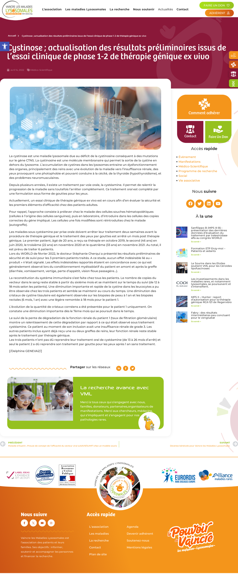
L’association (52, 9)
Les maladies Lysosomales (85, 9)
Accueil (13, 35)
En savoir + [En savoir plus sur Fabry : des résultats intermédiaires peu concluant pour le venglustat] (196, 321)
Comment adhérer (204, 113)
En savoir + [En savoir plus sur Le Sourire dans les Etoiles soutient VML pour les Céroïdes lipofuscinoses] (196, 272)
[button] (4, 46)
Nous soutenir (143, 9)
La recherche (119, 9)
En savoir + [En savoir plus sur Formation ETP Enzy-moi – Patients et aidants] (196, 255)
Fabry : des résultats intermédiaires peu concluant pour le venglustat (210, 315)
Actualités (165, 9)
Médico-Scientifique (41, 70)
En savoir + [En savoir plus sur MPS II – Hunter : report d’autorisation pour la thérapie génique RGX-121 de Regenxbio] (196, 306)
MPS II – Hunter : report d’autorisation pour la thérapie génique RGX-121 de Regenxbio (211, 299)
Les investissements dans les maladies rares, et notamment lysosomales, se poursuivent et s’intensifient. (211, 282)
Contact (183, 9)
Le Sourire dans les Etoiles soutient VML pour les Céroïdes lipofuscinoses (211, 266)
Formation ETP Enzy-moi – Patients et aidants (208, 250)
